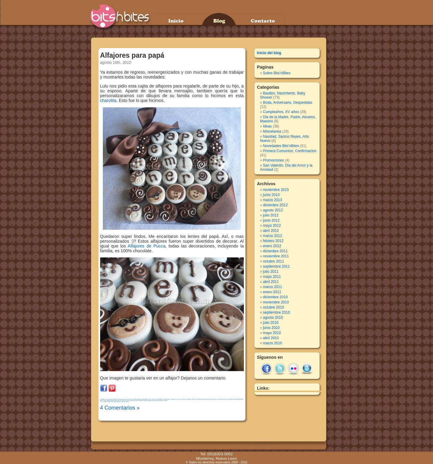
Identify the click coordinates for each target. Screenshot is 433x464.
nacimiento (226, 399)
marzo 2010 (272, 343)
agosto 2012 (273, 210)
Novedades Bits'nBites (238, 399)
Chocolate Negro (166, 399)
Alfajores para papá (132, 55)
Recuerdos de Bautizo (138, 400)
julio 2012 (270, 215)
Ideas (215, 399)
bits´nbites (134, 399)
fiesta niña (209, 399)
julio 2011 (270, 271)
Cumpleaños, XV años (281, 112)
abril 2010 (271, 338)
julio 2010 (270, 323)
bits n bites (129, 399)
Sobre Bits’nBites (276, 73)
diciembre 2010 (275, 297)
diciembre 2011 (275, 251)
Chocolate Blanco (159, 399)
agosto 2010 (273, 317)
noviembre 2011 (276, 256)
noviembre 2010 (276, 302)
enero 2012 (272, 246)
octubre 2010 (273, 307)
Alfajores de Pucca (146, 246)
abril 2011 (271, 282)
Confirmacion (173, 399)
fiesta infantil (203, 399)
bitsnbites (139, 399)
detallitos (189, 399)
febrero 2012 (273, 241)
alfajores (111, 399)
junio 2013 (271, 195)
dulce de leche (195, 399)
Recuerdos (132, 400)
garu (212, 399)
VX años (165, 400)
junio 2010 (271, 328)
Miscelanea (126, 401)
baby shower (124, 399)
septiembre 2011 (276, 266)
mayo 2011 (272, 277)
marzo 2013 (272, 200)
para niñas (117, 400)
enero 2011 (272, 292)
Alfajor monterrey (105, 399)
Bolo (150, 399)
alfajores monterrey (117, 399)
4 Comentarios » (120, 408)
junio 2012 (271, 220)
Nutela (108, 400)
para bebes (112, 400)
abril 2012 (271, 231)
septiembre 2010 (276, 312)
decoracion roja (184, 399)
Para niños (122, 400)
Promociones (273, 160)
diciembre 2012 (275, 205)
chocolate (153, 399)
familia (199, 399)
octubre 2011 (273, 261)
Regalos (145, 400)
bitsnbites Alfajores (145, 399)
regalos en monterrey (152, 400)
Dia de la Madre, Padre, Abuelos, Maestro (112, 401)
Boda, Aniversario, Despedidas (287, 102)
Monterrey (222, 399)
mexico (218, 399)
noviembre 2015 (276, 190)
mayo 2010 (272, 333)
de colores (179, 399)
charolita (108, 100)
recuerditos (126, 400)
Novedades (231, 399)
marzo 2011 (272, 287)
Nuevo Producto (103, 400)
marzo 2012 (272, 236)
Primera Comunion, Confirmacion (289, 151)
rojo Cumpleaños (160, 400)
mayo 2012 (272, 225)
